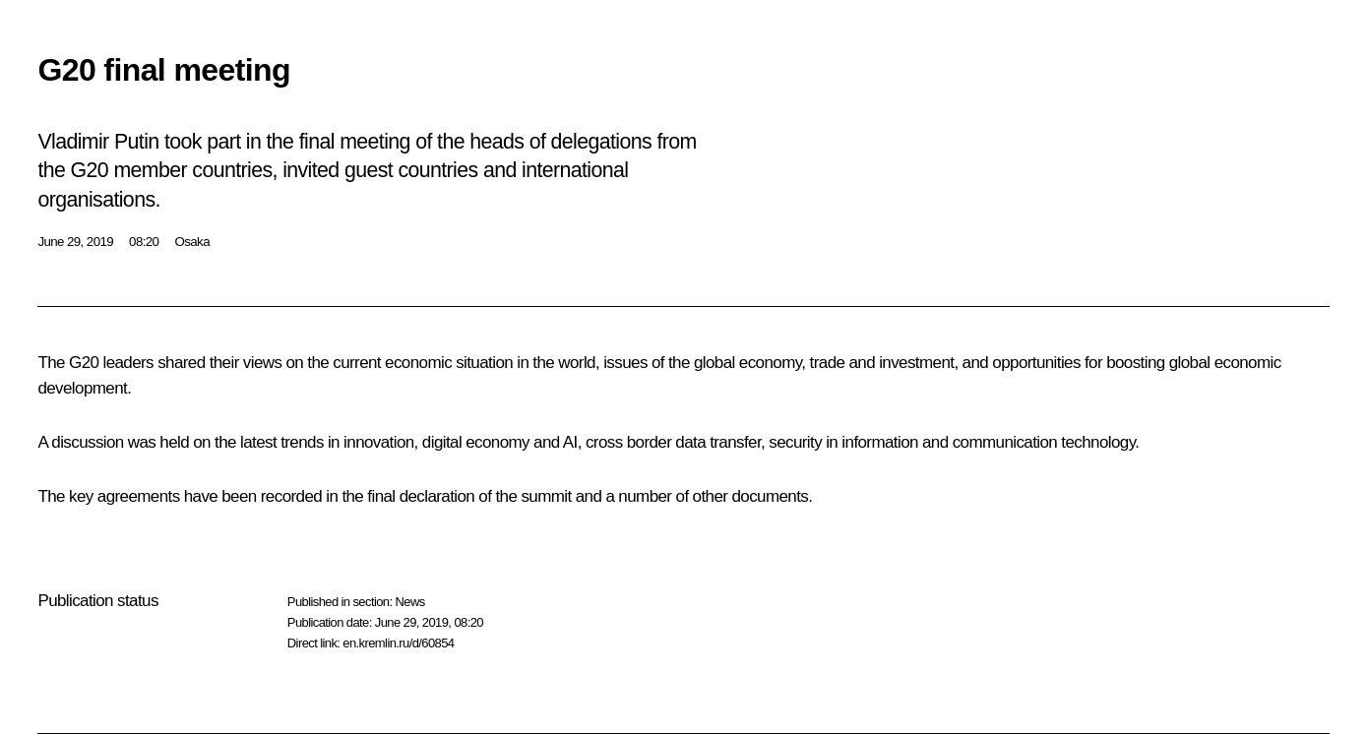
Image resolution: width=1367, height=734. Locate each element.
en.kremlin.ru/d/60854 (398, 643)
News (409, 601)
